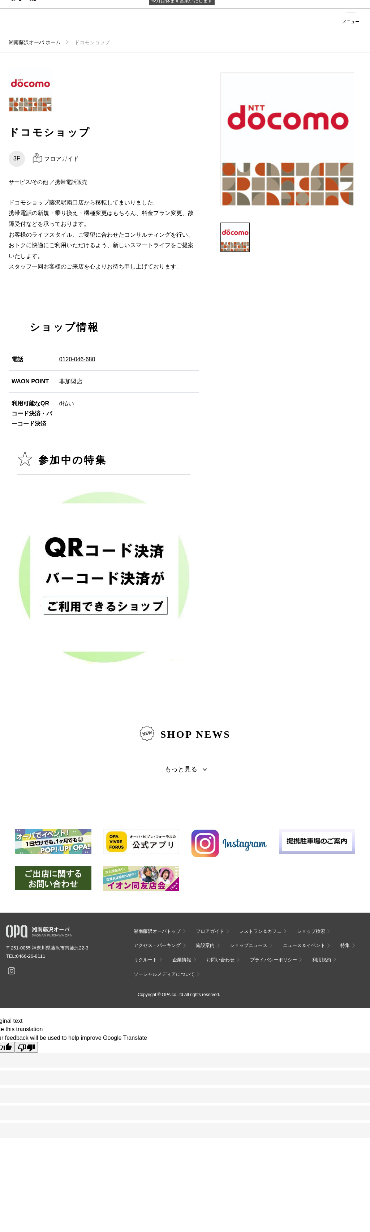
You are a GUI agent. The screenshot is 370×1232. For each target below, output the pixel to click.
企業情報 (181, 959)
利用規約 (321, 959)
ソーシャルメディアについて (164, 974)
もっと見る (181, 769)
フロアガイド (210, 931)
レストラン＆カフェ (260, 931)
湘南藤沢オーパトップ (157, 931)
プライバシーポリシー (273, 959)
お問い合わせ (220, 959)
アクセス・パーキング (157, 945)
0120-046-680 (77, 359)
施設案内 (205, 945)
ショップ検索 (311, 931)
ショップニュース (248, 945)
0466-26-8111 (30, 956)
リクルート (145, 959)
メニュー (351, 21)
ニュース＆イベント (304, 945)
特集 (345, 945)
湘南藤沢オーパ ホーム (35, 42)
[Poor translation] (26, 1047)
